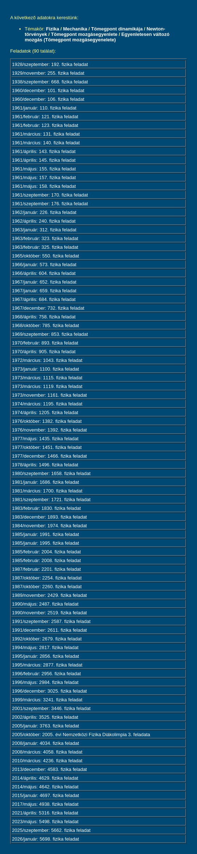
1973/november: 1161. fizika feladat (49, 395)
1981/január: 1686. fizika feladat (45, 482)
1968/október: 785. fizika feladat (45, 325)
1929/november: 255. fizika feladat (48, 73)
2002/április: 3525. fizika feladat (45, 717)
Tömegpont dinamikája (117, 29)
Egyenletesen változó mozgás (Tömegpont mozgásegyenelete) (97, 37)
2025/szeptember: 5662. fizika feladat (51, 830)
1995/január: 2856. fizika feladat (45, 656)
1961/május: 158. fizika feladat (44, 186)
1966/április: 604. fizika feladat (44, 273)
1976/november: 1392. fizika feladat (49, 430)
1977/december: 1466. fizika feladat (49, 456)
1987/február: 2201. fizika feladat (46, 569)
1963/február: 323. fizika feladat (45, 238)
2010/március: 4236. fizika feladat (47, 760)
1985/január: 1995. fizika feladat (45, 543)
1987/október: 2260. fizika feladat (47, 586)
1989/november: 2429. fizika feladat (49, 595)
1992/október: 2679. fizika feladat (47, 638)
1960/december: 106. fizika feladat (48, 99)
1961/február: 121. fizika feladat (45, 116)
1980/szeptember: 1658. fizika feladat (51, 473)
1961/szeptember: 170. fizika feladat (50, 195)
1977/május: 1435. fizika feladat (45, 438)
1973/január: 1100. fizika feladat (45, 369)
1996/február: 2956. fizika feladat (46, 673)
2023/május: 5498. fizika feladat (45, 821)
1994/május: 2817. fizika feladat (45, 647)
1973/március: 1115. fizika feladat (47, 377)
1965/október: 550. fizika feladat (45, 256)
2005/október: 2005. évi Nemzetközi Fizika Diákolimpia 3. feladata (81, 734)
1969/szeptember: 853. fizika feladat (50, 334)
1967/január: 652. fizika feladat (44, 282)
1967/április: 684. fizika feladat (44, 299)
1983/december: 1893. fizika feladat (49, 517)
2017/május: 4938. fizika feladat (45, 804)
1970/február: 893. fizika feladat (45, 343)
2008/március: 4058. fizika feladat (47, 752)
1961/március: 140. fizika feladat (46, 142)
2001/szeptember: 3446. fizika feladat (51, 708)
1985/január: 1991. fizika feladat (45, 534)
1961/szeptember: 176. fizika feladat (50, 203)
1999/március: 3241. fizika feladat (47, 699)
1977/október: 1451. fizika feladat (47, 447)
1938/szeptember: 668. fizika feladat (50, 81)
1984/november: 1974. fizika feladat (49, 525)
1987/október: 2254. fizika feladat (47, 578)
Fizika (52, 29)
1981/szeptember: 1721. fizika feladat (51, 499)
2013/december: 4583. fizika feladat (49, 769)
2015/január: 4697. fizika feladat (45, 795)
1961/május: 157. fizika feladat (44, 177)
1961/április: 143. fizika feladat (44, 151)
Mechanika (75, 29)
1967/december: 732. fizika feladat (48, 308)
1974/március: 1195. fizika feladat (47, 404)
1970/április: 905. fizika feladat (44, 351)
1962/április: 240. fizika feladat (44, 221)
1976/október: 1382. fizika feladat (47, 421)
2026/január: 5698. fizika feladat (45, 839)
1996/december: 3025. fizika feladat (49, 691)
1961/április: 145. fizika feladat (44, 160)
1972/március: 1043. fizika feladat (47, 360)
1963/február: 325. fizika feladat (45, 247)
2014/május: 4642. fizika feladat (45, 786)
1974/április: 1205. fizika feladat (45, 412)
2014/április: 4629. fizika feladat (45, 778)
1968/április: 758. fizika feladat (44, 316)
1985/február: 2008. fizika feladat (46, 560)
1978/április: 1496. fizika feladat (45, 464)
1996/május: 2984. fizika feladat (45, 682)
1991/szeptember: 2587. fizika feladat (51, 621)
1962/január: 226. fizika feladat (44, 212)
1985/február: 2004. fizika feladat (46, 551)
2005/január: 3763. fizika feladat (45, 726)
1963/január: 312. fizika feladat (44, 229)
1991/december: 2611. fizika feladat (49, 630)
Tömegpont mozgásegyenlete (84, 34)
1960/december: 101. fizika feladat (48, 90)
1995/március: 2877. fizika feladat (47, 665)
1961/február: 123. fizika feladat (45, 125)
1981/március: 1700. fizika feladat (47, 491)
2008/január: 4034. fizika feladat (45, 743)
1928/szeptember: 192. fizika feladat (50, 64)
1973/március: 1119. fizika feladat (47, 386)
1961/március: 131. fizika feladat (46, 134)
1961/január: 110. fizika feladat (44, 108)
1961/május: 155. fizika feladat (44, 169)
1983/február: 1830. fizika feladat (46, 508)
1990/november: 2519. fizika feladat (49, 612)
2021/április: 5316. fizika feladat (45, 813)
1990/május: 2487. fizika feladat (45, 604)
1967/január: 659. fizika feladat (44, 290)
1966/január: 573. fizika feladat (44, 264)
